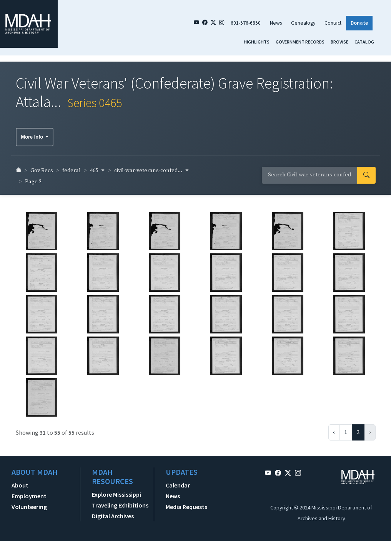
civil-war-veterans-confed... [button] (151, 167)
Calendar (178, 482)
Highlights (257, 42)
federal (71, 167)
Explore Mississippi (116, 492)
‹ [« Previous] (334, 429)
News (276, 23)
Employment (29, 493)
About (20, 482)
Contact (332, 23)
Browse (339, 42)
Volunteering (29, 504)
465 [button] (97, 167)
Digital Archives (113, 513)
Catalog (364, 42)
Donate (359, 23)
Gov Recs (41, 167)
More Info (33, 134)
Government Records (300, 42)
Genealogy (303, 23)
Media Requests (186, 504)
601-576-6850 (246, 23)
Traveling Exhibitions (120, 502)
